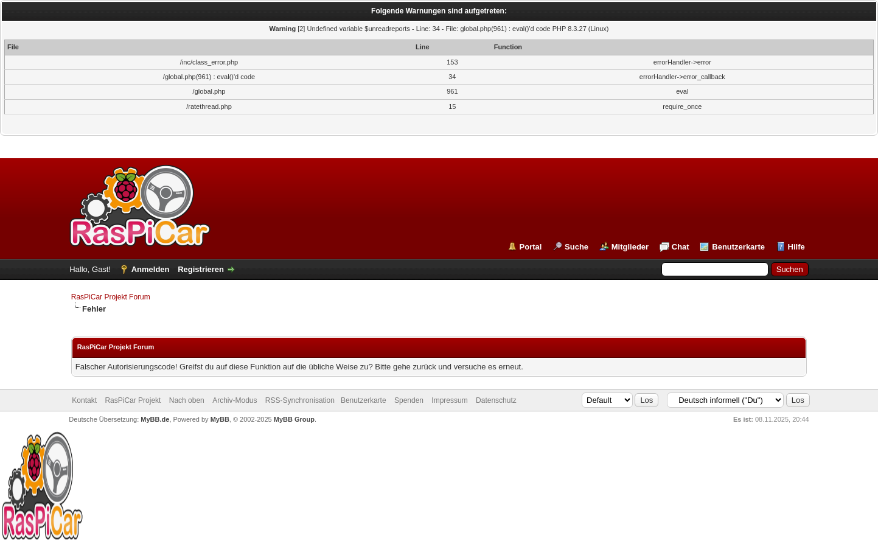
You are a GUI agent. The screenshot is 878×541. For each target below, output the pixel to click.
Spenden (408, 400)
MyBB (220, 419)
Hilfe (796, 246)
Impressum (449, 400)
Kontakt (84, 400)
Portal (531, 246)
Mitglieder (630, 246)
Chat (680, 246)
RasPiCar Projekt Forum (110, 297)
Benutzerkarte (738, 246)
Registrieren (201, 269)
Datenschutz (496, 400)
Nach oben (186, 400)
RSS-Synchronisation (300, 400)
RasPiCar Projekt (133, 400)
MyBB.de (155, 419)
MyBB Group (294, 419)
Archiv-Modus (234, 400)
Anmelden (150, 269)
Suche (576, 246)
